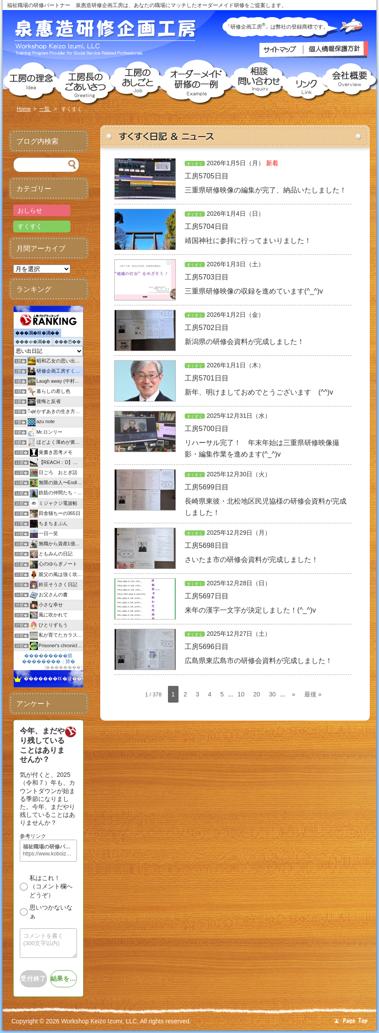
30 (272, 694)
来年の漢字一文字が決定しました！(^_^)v (250, 610)
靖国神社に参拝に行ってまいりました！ (248, 240)
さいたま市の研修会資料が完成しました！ (251, 559)
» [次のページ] (293, 694)
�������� (63, 667)
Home (24, 109)
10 (240, 694)
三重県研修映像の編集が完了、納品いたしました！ (265, 190)
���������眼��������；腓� (48, 658)
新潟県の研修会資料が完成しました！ (244, 341)
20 (256, 694)
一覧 (45, 109)
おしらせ (30, 210)
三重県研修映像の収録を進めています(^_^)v (254, 291)
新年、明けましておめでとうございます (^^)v (259, 392)
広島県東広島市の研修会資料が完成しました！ (258, 660)
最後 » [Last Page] (313, 694)
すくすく (195, 164)
